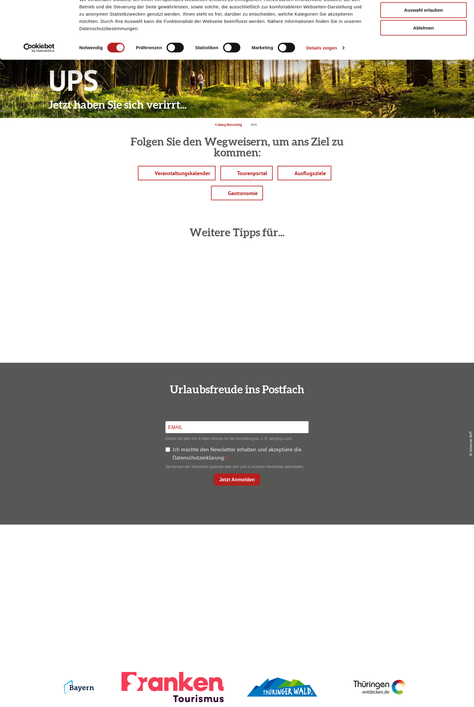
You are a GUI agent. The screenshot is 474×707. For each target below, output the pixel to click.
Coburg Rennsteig (228, 124)
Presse (361, 566)
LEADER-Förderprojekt (361, 587)
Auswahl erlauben (423, 32)
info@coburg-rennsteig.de (119, 589)
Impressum (361, 544)
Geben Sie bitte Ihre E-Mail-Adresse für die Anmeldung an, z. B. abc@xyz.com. (229, 438)
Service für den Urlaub (361, 577)
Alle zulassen (423, 15)
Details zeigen (321, 70)
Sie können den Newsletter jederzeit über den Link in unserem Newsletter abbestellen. (234, 467)
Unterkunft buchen (236, 555)
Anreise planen (235, 544)
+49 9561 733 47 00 (116, 581)
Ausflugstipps (235, 577)
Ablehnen (423, 50)
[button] (177, 173)
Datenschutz (361, 555)
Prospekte (235, 566)
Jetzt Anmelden (237, 479)
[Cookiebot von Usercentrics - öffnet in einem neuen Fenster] (39, 70)
